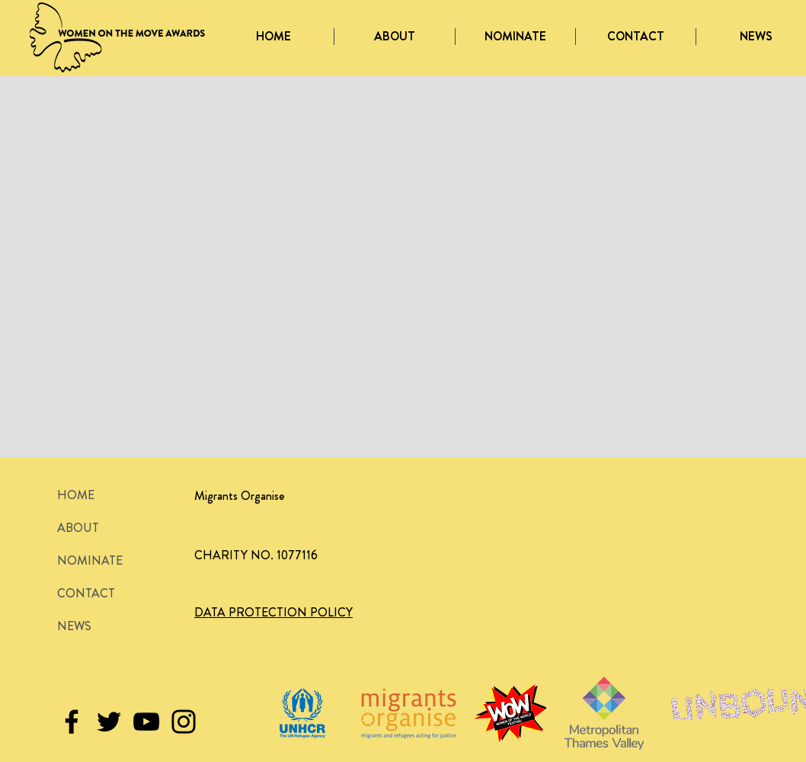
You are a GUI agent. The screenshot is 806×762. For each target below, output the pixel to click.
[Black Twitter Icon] (109, 722)
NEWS (74, 626)
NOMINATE (90, 560)
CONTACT (86, 593)
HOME (75, 495)
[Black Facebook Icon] (72, 722)
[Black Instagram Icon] (184, 722)
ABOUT (78, 527)
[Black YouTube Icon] (146, 722)
